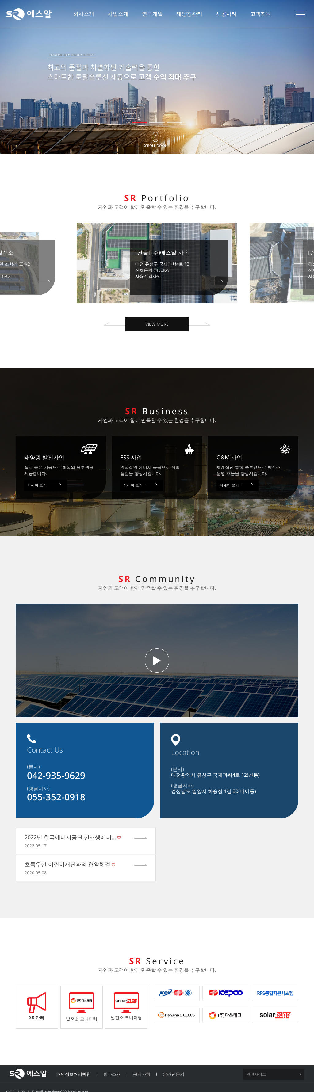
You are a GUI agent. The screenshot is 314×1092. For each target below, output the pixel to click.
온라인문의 (173, 1047)
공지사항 (141, 1047)
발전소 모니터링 (81, 980)
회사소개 (112, 1047)
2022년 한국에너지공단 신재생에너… (70, 837)
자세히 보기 (44, 485)
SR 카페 (36, 979)
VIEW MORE (157, 324)
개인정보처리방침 (73, 1047)
